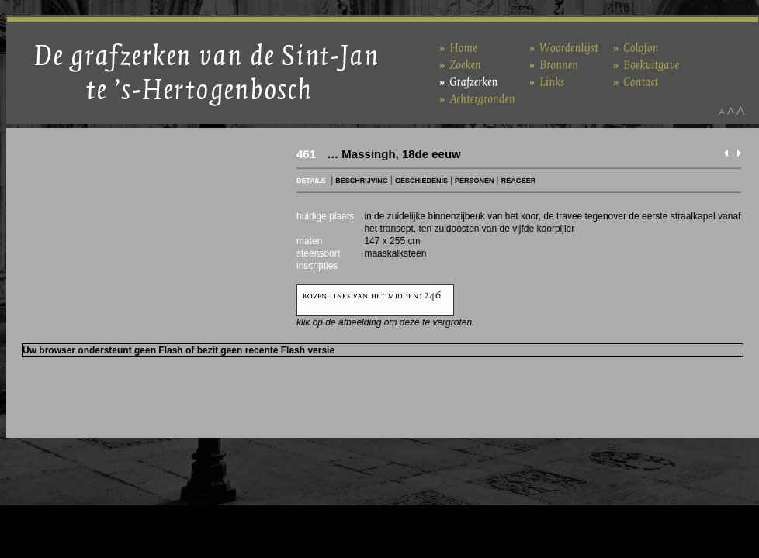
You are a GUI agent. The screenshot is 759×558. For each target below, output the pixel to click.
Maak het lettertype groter (740, 111)
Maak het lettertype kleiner (721, 111)
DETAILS (311, 180)
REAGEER (518, 180)
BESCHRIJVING (361, 180)
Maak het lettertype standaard (730, 111)
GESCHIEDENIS (421, 180)
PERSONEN (474, 180)
